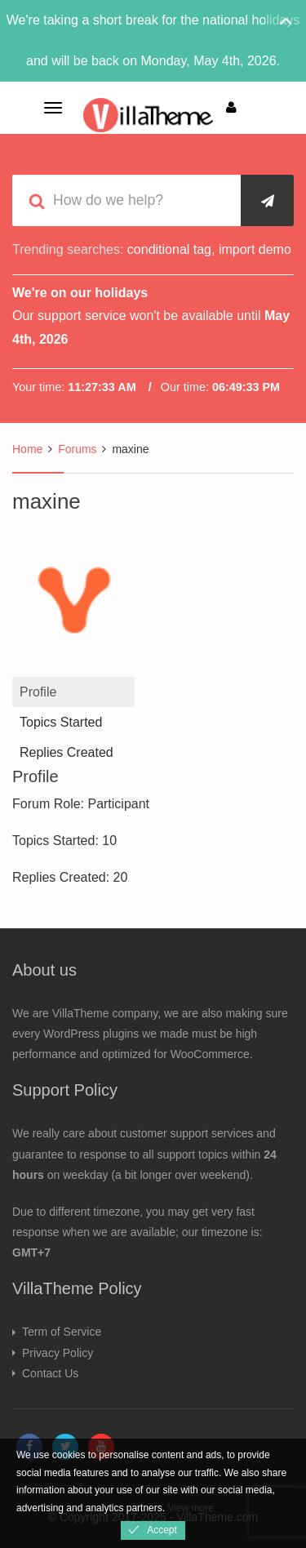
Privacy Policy (57, 1352)
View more (190, 1508)
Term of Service (61, 1331)
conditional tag (169, 249)
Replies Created (66, 752)
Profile (38, 692)
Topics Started (61, 722)
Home (27, 449)
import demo (255, 249)
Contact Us (50, 1373)
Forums (77, 449)
